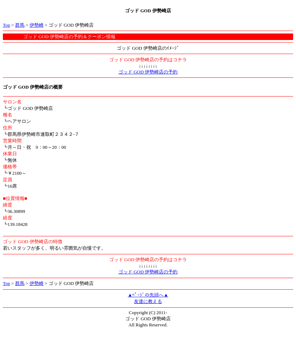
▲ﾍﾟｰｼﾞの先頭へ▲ (148, 295)
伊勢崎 (37, 25)
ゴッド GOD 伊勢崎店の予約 (148, 72)
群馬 (19, 25)
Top (6, 25)
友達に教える (148, 301)
